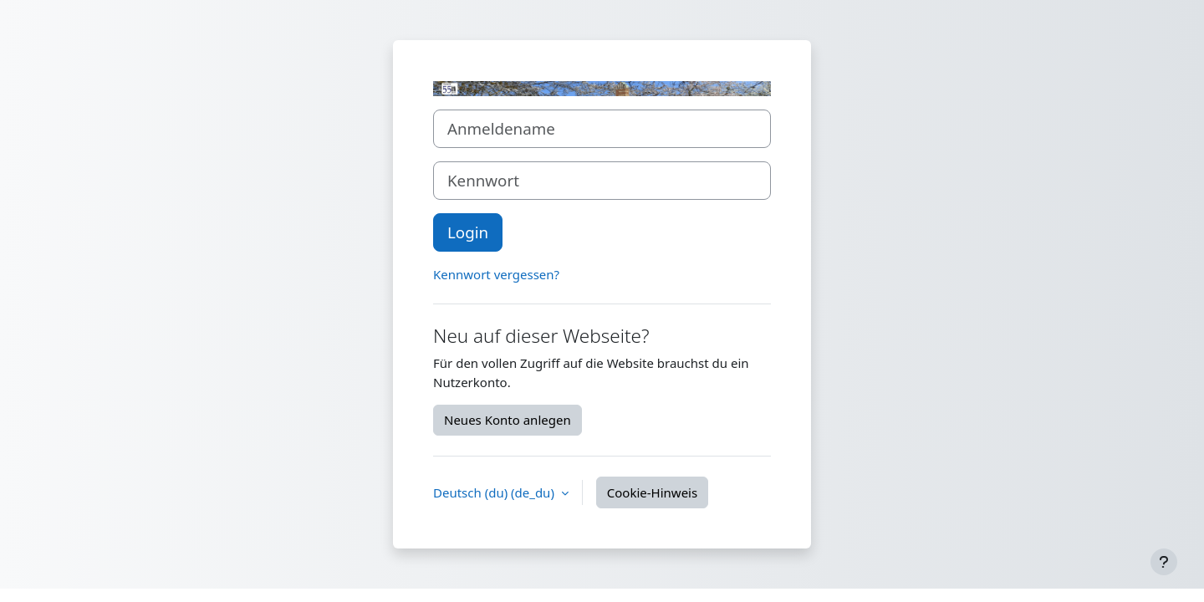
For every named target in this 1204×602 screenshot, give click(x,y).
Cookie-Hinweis (652, 492)
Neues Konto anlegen (507, 419)
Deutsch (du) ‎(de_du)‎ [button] (495, 492)
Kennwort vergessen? (496, 274)
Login (467, 232)
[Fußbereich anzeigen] (1163, 561)
